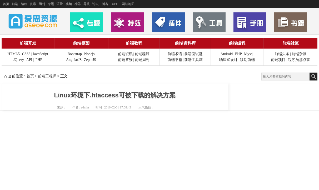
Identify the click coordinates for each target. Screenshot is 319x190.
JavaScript (40, 54)
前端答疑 (125, 60)
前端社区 (290, 43)
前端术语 (174, 54)
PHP (39, 60)
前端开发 (27, 43)
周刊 (42, 4)
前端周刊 (142, 60)
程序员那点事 (299, 60)
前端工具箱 (193, 60)
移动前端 (247, 60)
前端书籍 (174, 60)
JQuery (18, 60)
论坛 (95, 4)
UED (115, 4)
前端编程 (237, 43)
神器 (77, 4)
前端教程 (134, 43)
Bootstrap (75, 54)
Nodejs (89, 54)
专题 (51, 4)
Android (227, 54)
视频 (69, 4)
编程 (24, 4)
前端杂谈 (299, 54)
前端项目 (278, 60)
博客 (105, 4)
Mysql (249, 54)
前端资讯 (125, 54)
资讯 (33, 4)
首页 (6, 4)
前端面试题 (193, 54)
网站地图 (128, 4)
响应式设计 (228, 60)
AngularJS (74, 60)
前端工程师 (47, 76)
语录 (60, 4)
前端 (15, 4)
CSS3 (26, 54)
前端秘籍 (142, 54)
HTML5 (13, 54)
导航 (86, 4)
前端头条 (282, 54)
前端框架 (81, 43)
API (29, 60)
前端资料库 (185, 43)
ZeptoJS (90, 60)
